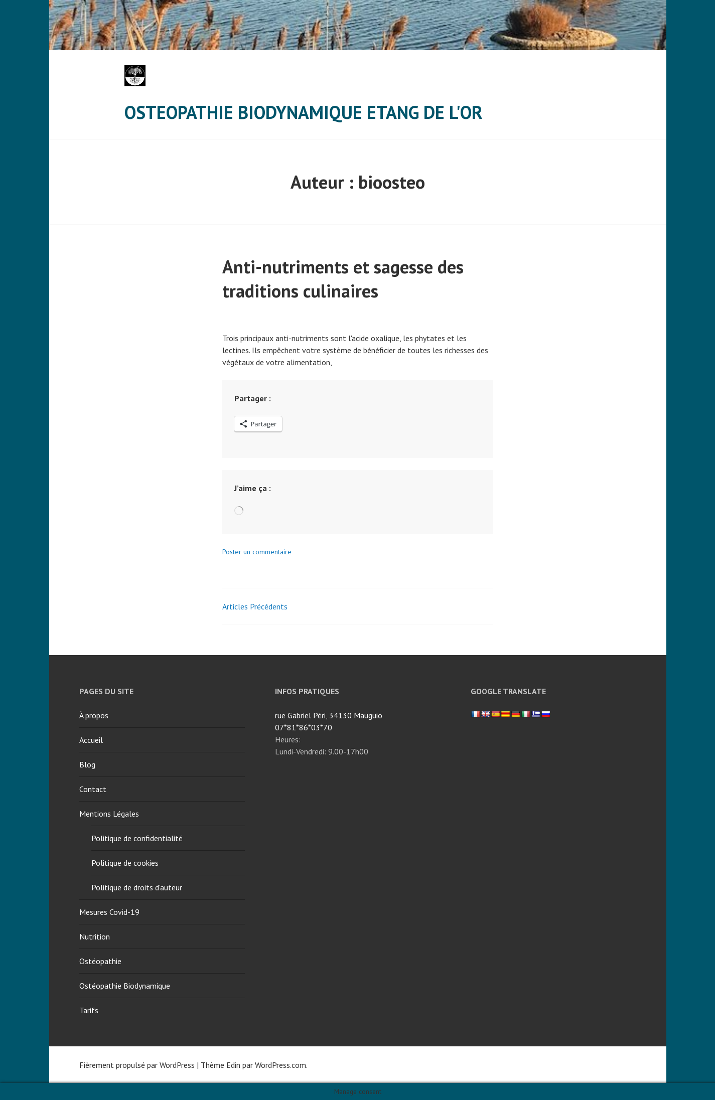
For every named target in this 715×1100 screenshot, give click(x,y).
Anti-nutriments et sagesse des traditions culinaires (343, 278)
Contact (92, 789)
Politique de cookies (125, 863)
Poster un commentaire (257, 551)
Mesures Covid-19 (109, 912)
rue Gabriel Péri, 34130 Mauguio (328, 715)
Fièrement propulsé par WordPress (137, 1065)
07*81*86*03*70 (303, 727)
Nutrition (94, 936)
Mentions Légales (109, 814)
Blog (87, 764)
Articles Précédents (255, 606)
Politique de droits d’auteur (136, 887)
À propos (93, 715)
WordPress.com (280, 1065)
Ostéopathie (100, 961)
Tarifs (88, 1010)
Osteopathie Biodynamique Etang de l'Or (303, 112)
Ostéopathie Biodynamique (124, 986)
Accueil (91, 740)
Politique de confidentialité (137, 838)
